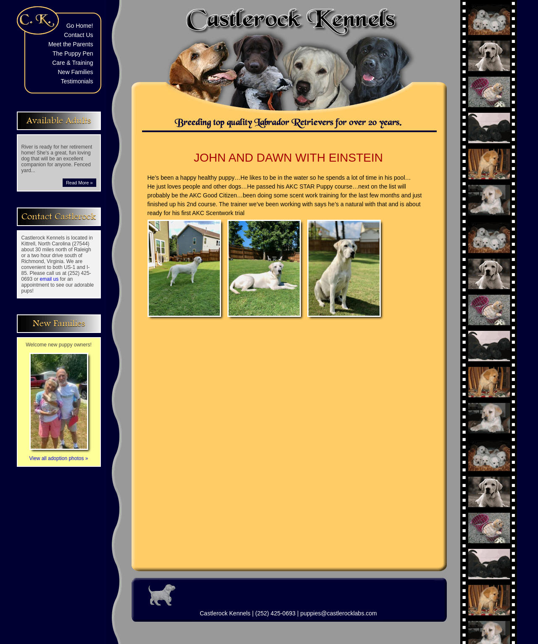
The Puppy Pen (73, 53)
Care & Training (72, 62)
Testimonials (77, 81)
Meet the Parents (70, 44)
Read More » (79, 182)
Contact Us (78, 35)
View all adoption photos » (58, 455)
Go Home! (79, 25)
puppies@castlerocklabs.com (338, 613)
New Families (75, 72)
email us (49, 279)
